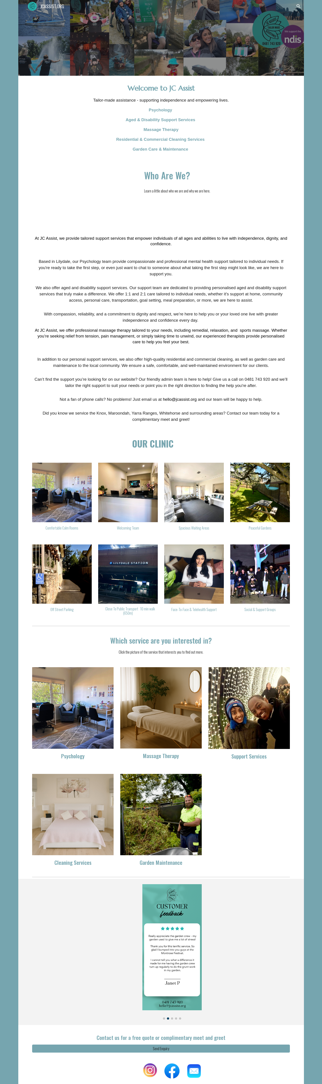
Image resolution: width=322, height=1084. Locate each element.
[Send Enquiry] (160, 1048)
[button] (298, 6)
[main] (161, 117)
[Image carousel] (172, 952)
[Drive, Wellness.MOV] (84, 194)
